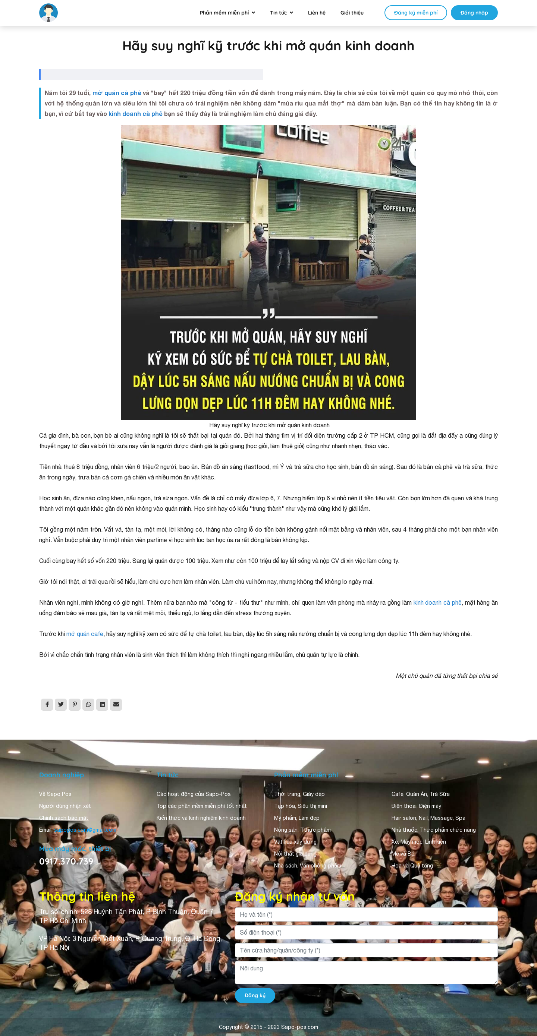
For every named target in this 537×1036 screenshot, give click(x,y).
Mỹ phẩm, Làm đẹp (297, 818)
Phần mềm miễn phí (224, 12)
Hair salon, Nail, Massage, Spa (428, 818)
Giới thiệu (352, 12)
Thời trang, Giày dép (299, 794)
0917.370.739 (66, 861)
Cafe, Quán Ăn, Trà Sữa (421, 794)
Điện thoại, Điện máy (416, 806)
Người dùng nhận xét (65, 806)
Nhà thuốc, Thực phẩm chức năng (434, 830)
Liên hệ (317, 12)
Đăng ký (255, 995)
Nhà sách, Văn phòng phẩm (307, 866)
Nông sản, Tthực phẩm (302, 830)
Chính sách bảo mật (63, 818)
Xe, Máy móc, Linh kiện (419, 842)
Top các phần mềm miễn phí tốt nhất (202, 806)
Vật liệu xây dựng (295, 842)
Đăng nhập (474, 12)
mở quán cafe (84, 633)
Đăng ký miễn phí (415, 12)
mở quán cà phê (116, 92)
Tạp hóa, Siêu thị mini (300, 806)
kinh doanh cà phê (136, 113)
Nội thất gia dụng (295, 854)
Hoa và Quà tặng (412, 866)
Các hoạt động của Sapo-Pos (194, 794)
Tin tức (278, 12)
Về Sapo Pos (55, 794)
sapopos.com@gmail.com (85, 830)
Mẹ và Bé (403, 854)
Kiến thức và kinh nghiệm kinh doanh (201, 818)
